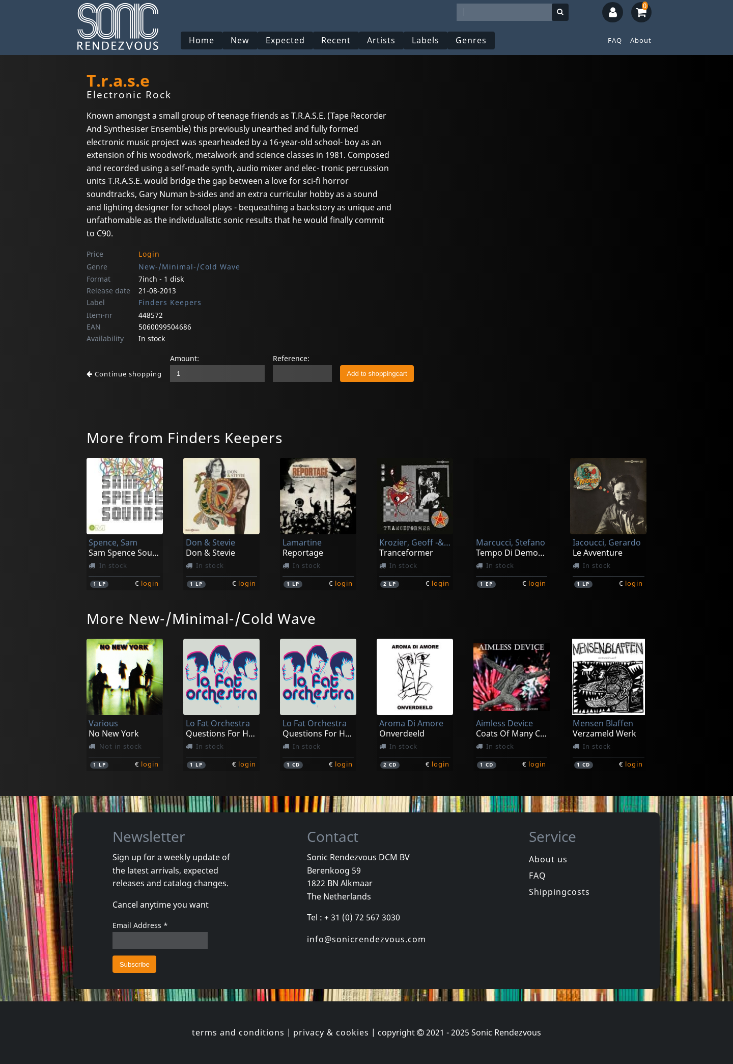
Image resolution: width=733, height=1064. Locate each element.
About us (548, 859)
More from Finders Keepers (185, 437)
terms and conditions (238, 1032)
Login (149, 254)
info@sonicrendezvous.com (366, 939)
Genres (471, 40)
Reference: (291, 358)
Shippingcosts (559, 891)
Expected (285, 40)
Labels (425, 40)
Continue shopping (124, 373)
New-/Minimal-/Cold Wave (189, 266)
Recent (336, 40)
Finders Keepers (170, 302)
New (240, 40)
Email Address (140, 925)
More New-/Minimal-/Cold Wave (201, 618)
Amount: (184, 358)
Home (201, 40)
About (641, 40)
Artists (381, 40)
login (150, 583)
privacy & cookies (331, 1032)
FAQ (615, 40)
